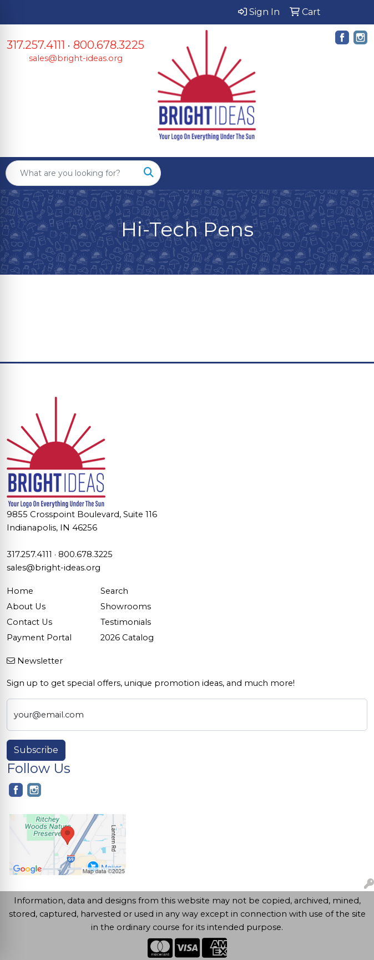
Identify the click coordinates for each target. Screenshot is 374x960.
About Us (26, 607)
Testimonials (125, 622)
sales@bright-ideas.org (76, 58)
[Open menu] (352, 173)
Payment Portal (39, 638)
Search (114, 591)
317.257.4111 (36, 45)
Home (20, 591)
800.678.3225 (108, 45)
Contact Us (29, 622)
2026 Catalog (127, 638)
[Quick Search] (72, 173)
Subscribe (36, 750)
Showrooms (125, 607)
